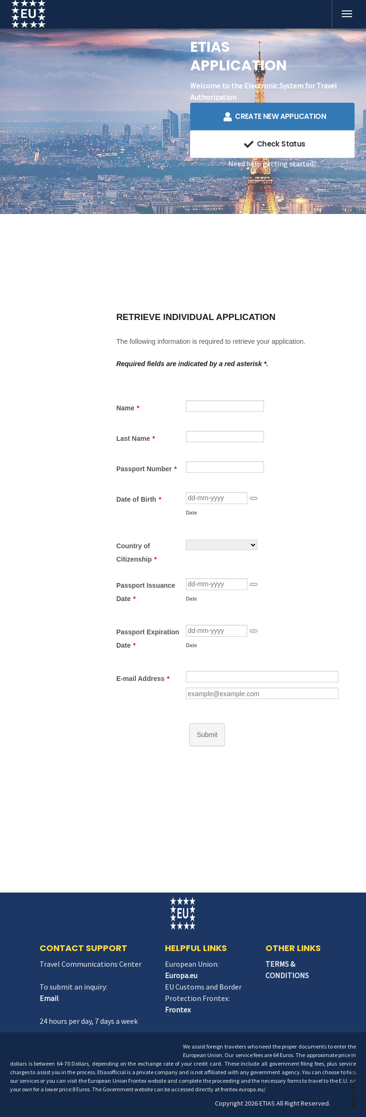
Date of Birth (138, 499)
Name (128, 408)
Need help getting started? (272, 163)
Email (49, 998)
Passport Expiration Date (147, 638)
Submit (207, 734)
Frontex (178, 1009)
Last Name (135, 438)
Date (191, 512)
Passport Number (146, 469)
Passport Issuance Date (145, 592)
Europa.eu (181, 975)
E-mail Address (143, 678)
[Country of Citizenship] (221, 545)
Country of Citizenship (136, 552)
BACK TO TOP (354, 1082)
